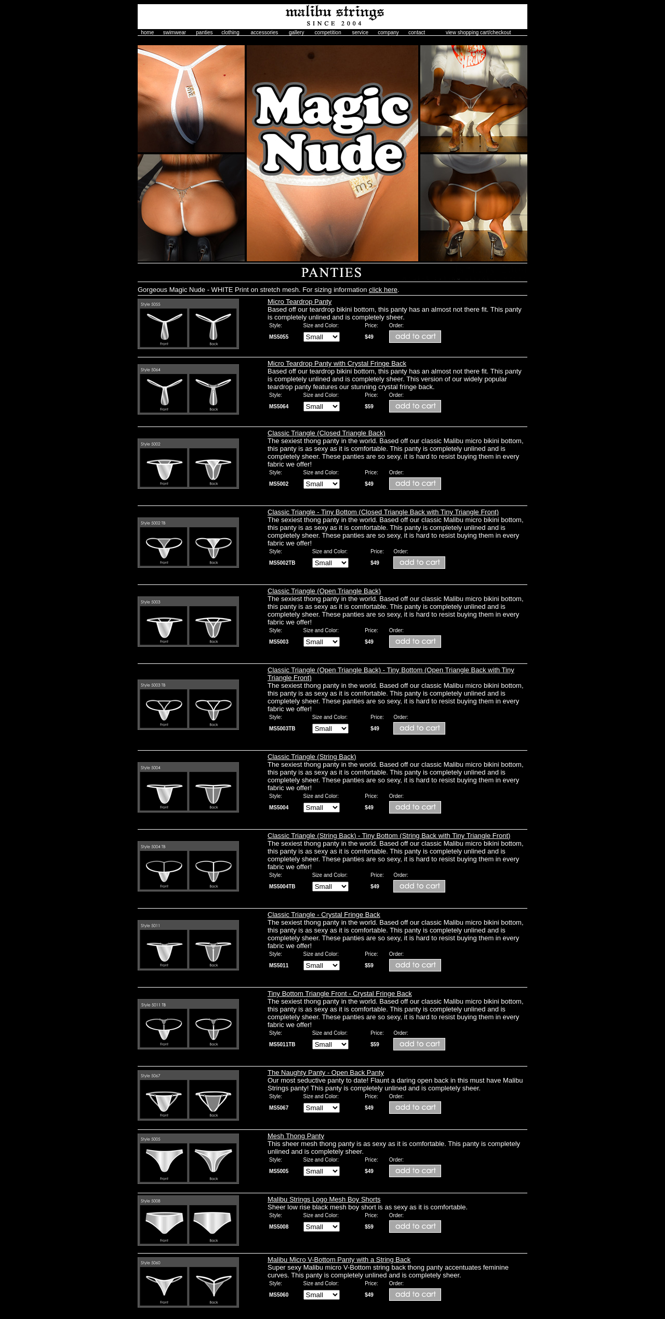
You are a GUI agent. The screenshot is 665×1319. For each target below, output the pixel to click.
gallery (296, 32)
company (388, 32)
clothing (230, 32)
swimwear (174, 32)
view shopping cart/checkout (478, 32)
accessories (264, 32)
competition (328, 32)
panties (204, 32)
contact (416, 32)
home (147, 32)
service (360, 32)
